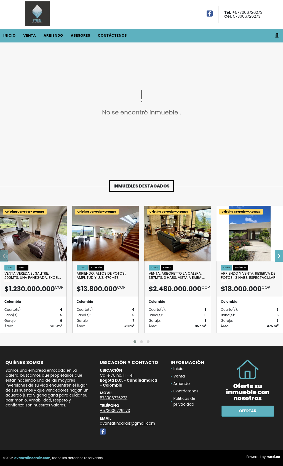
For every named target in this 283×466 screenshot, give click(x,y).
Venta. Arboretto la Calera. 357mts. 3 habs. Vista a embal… (177, 275)
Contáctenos (112, 35)
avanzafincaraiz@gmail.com (127, 423)
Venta (29, 35)
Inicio (9, 35)
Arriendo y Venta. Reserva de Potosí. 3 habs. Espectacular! (249, 275)
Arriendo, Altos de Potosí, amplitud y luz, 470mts (101, 275)
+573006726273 (247, 12)
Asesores (80, 35)
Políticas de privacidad (184, 401)
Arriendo (53, 35)
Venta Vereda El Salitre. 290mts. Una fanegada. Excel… (32, 275)
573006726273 (246, 16)
